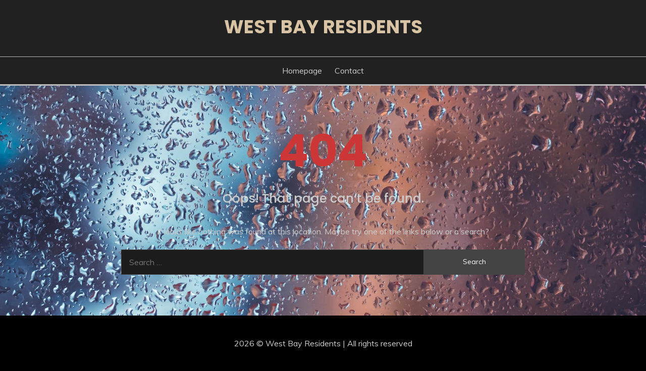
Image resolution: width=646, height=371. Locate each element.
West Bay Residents (323, 27)
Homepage (302, 71)
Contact (349, 71)
